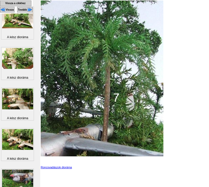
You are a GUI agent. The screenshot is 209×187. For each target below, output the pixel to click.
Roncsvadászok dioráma (56, 167)
